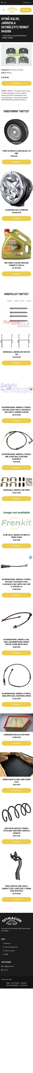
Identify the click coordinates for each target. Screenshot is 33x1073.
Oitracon (7, 943)
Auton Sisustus (10, 951)
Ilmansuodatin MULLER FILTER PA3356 (16, 735)
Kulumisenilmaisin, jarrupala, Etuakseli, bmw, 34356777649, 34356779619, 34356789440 (16, 456)
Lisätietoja (16, 83)
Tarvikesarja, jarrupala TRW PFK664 (16, 490)
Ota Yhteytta (15, 983)
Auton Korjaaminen (11, 947)
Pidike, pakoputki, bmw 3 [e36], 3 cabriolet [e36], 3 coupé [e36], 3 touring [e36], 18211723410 (16, 888)
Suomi (4, 2)
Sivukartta (23, 985)
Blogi (6, 954)
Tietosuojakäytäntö (12, 985)
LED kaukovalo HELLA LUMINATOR (16, 210)
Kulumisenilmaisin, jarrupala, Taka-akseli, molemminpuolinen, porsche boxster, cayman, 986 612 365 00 (16, 641)
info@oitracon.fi (27, 2)
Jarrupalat (20, 70)
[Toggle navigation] (3, 10)
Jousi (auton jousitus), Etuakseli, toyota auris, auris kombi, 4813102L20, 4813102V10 (16, 830)
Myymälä (25, 10)
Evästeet (24, 983)
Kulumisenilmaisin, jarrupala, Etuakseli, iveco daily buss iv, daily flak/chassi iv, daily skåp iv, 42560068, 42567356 (16, 409)
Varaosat (13, 70)
